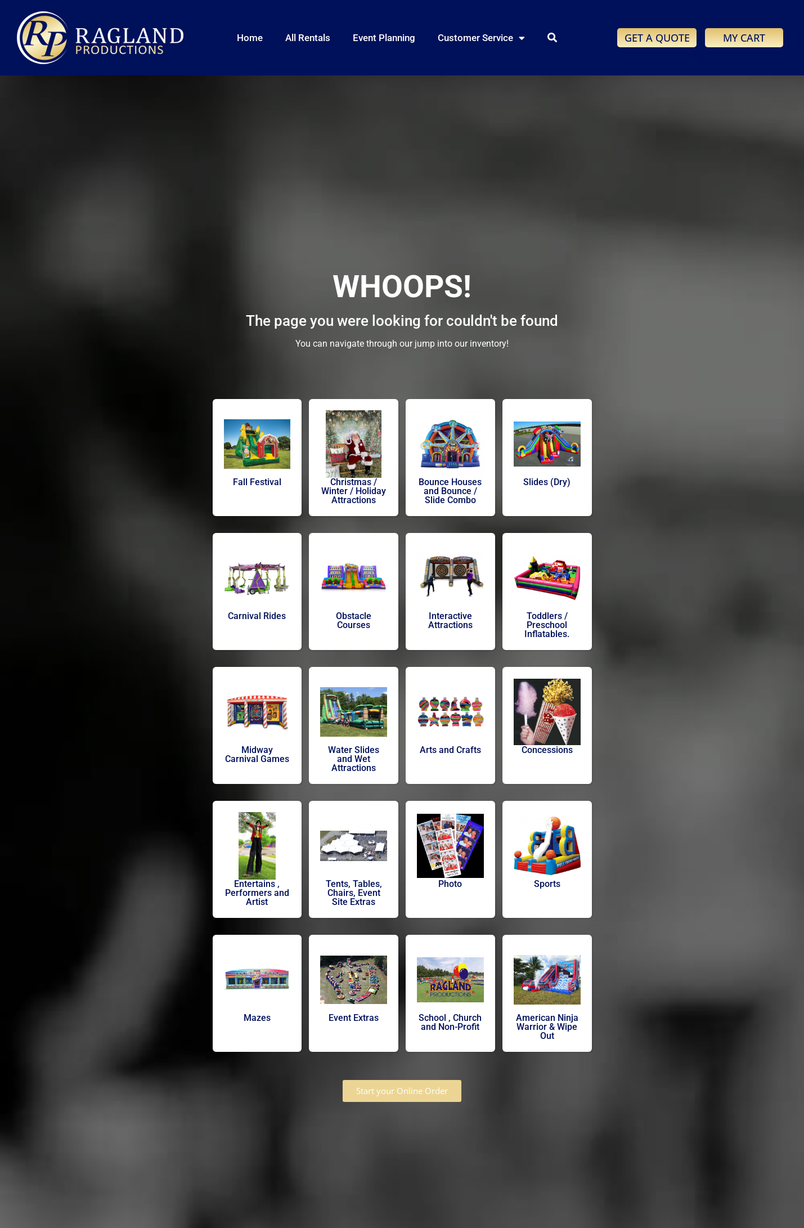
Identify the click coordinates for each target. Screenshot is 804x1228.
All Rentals (307, 37)
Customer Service (481, 38)
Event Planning (384, 37)
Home (250, 37)
